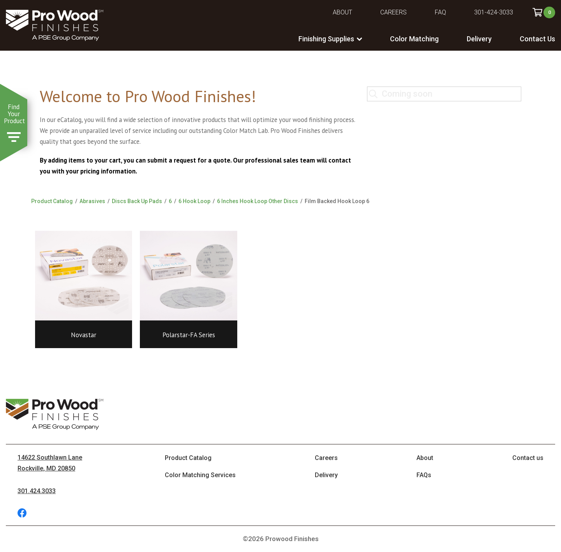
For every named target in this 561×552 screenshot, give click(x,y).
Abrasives (92, 201)
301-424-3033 (493, 12)
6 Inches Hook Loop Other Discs (257, 201)
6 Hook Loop (194, 201)
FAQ (440, 12)
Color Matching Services (200, 475)
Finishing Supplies (326, 39)
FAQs (423, 475)
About (342, 12)
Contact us (527, 458)
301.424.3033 (37, 491)
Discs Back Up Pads (137, 201)
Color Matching (414, 39)
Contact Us (537, 39)
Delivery (479, 39)
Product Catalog (52, 201)
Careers (393, 12)
